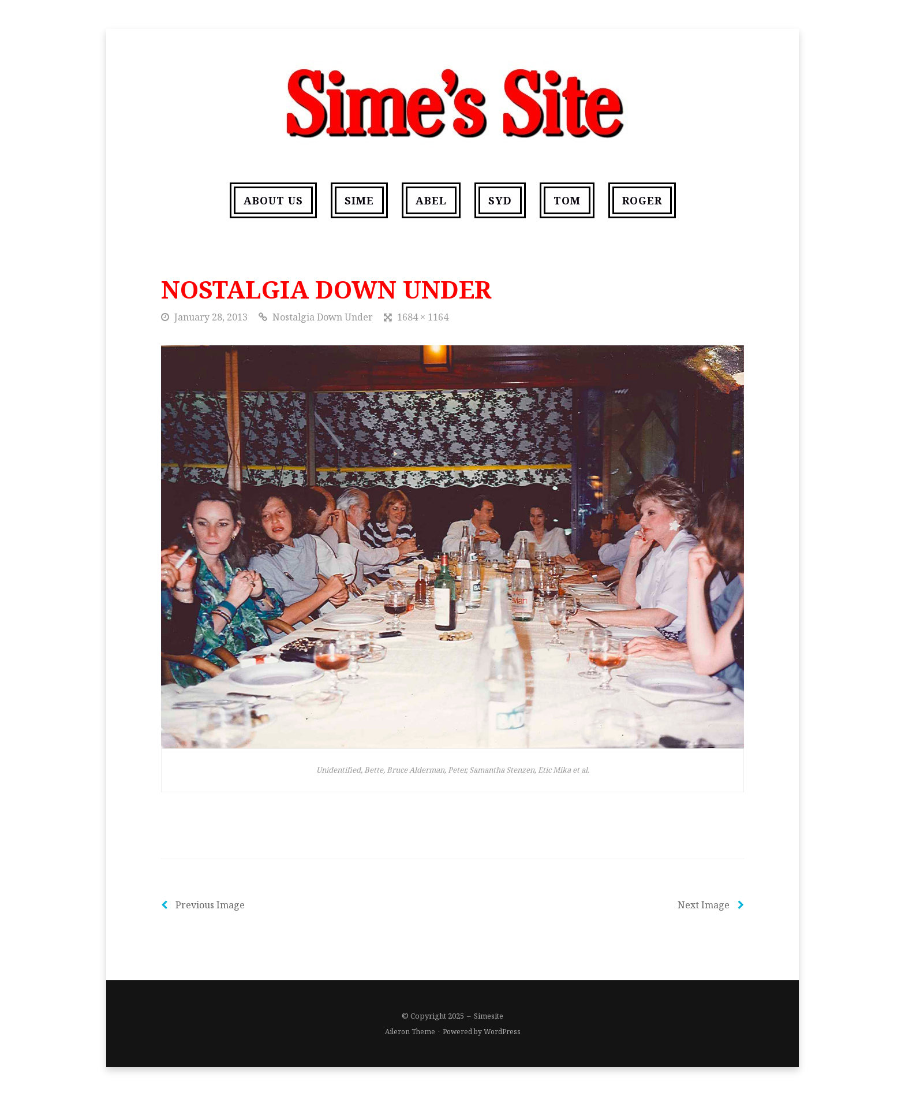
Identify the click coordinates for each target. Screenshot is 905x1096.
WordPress (502, 1032)
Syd (500, 200)
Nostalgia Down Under (322, 317)
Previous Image (203, 905)
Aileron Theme (410, 1032)
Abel (431, 200)
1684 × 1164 (422, 317)
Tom (567, 200)
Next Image (711, 905)
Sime (359, 200)
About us (273, 200)
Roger (642, 200)
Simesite (488, 1016)
